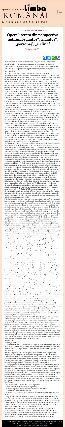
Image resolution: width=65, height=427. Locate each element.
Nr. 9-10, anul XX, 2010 (26, 30)
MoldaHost (44, 426)
